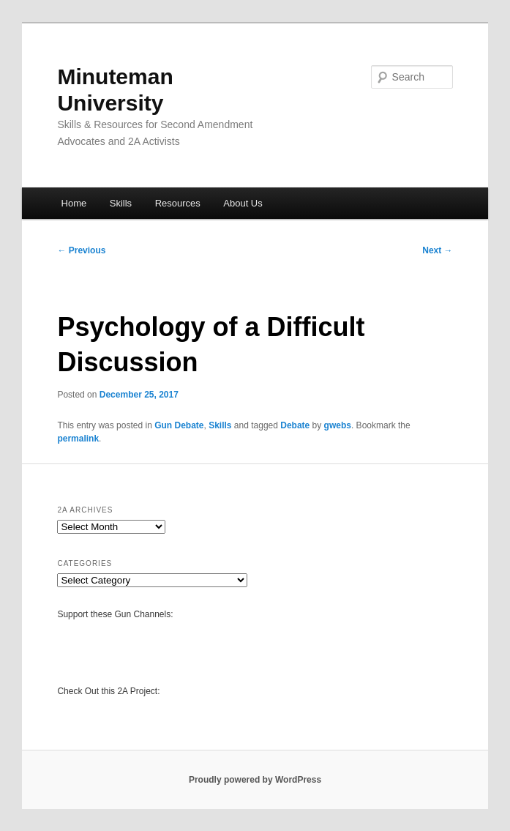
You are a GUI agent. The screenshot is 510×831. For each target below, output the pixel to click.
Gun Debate (178, 425)
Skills (121, 203)
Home (74, 203)
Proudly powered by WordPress (255, 780)
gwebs (337, 425)
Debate (295, 425)
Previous (81, 250)
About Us (242, 203)
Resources (177, 203)
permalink (78, 438)
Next (437, 250)
